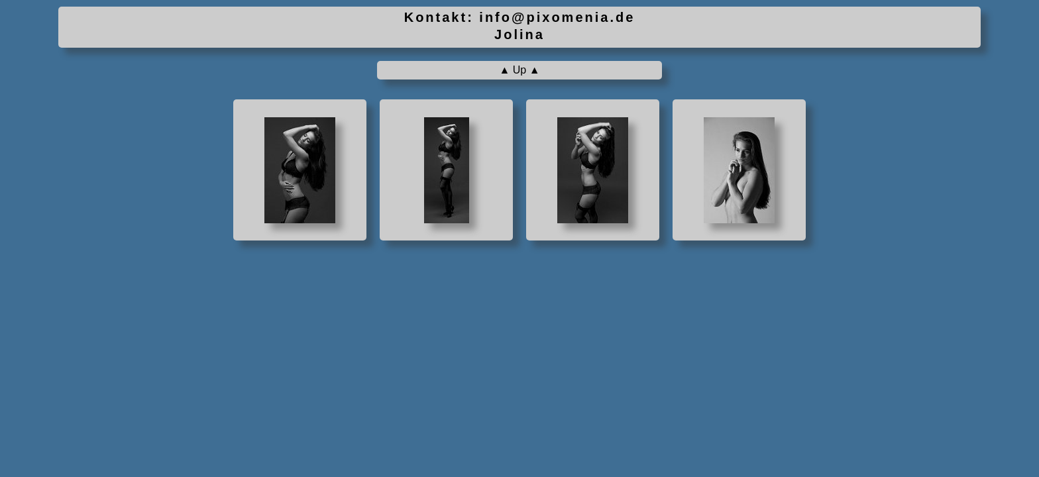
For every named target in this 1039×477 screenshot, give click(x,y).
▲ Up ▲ (519, 70)
